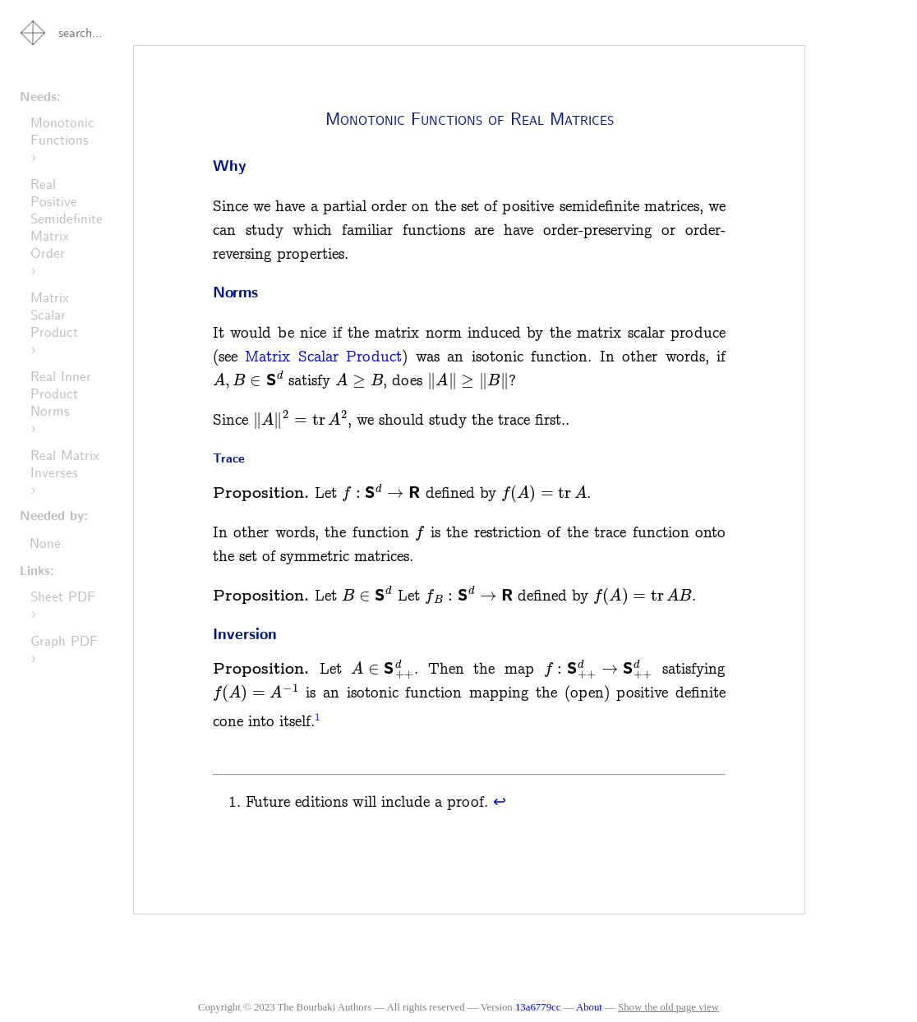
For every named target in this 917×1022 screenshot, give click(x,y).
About (590, 1007)
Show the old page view (668, 1007)
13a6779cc (537, 1007)
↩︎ (499, 802)
